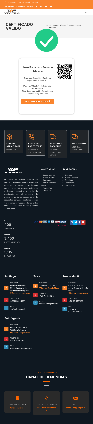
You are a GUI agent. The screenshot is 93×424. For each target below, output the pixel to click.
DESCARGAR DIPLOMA (37, 101)
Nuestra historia (71, 177)
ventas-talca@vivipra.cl (48, 304)
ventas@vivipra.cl (17, 309)
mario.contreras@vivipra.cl (21, 348)
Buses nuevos (49, 175)
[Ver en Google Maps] (20, 293)
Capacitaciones (75, 25)
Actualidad (9, 6)
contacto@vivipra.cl (28, 2)
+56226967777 (11, 2)
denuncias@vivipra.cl (75, 408)
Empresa (30, 6)
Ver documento (17, 408)
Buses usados (49, 177)
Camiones (47, 180)
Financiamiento (71, 185)
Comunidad (20, 6)
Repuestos (47, 188)
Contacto (47, 190)
